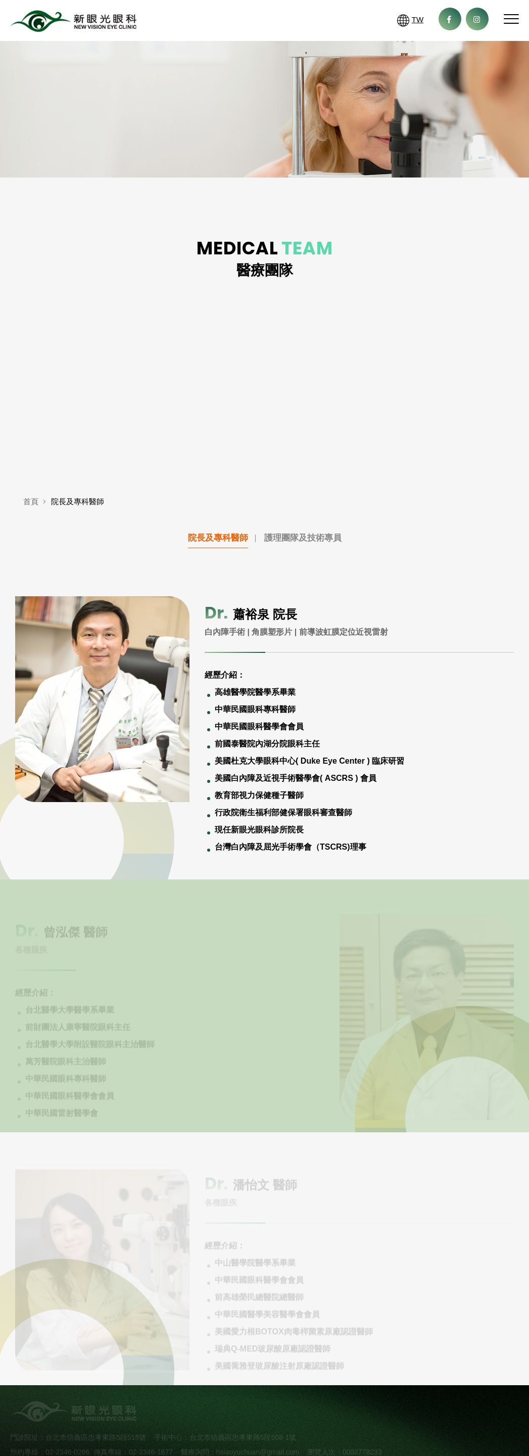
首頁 (30, 502)
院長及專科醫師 (218, 538)
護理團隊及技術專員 (303, 538)
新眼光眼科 (73, 23)
